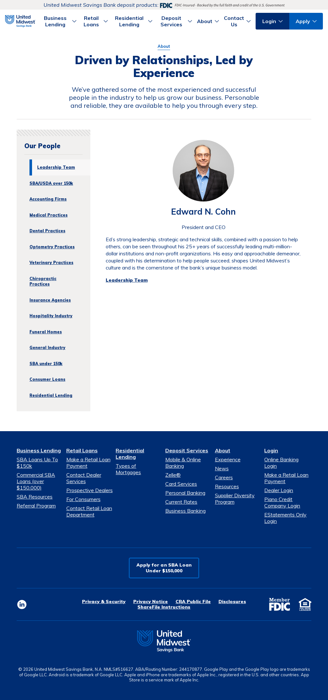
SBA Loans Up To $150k (37, 462)
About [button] (204, 21)
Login (271, 450)
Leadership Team (127, 280)
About (164, 46)
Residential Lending (130, 453)
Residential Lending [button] (129, 21)
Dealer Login (278, 490)
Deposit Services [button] (171, 21)
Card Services (181, 484)
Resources (227, 486)
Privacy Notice (150, 601)
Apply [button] (303, 21)
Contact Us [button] (234, 21)
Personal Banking (185, 493)
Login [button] (269, 21)
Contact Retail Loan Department (89, 511)
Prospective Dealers (89, 490)
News (222, 468)
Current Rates (181, 502)
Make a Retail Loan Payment (88, 462)
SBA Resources (35, 496)
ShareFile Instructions (163, 607)
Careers (224, 477)
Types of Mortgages (128, 469)
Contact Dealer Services (83, 478)
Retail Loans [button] (91, 21)
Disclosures (232, 601)
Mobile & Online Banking (183, 462)
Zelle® (173, 475)
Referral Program (36, 505)
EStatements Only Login (285, 517)
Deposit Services (186, 450)
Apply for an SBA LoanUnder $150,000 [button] (164, 568)
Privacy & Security (104, 601)
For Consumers (83, 499)
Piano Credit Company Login (282, 502)
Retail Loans (82, 450)
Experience (228, 459)
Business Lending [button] (55, 21)
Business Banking (185, 511)
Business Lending (39, 450)
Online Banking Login (281, 462)
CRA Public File (193, 601)
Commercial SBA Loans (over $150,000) (36, 481)
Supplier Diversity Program (235, 498)
